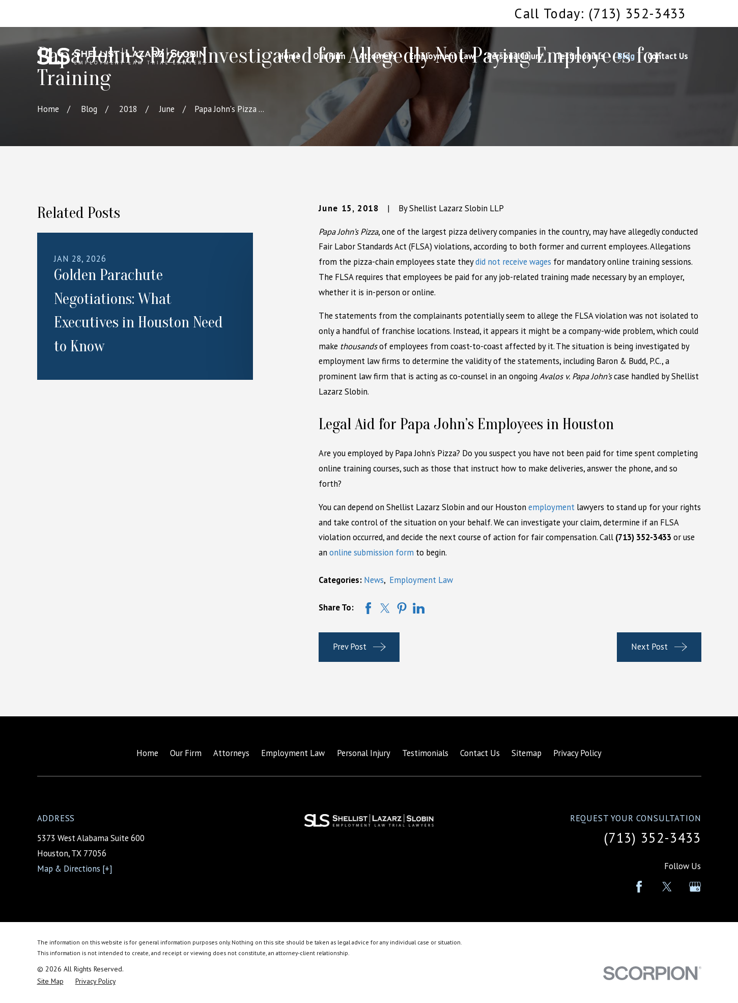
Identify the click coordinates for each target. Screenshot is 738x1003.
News (374, 580)
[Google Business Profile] (695, 887)
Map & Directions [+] (74, 868)
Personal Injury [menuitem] (515, 56)
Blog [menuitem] (626, 56)
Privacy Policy (577, 753)
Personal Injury (363, 753)
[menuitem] (50, 981)
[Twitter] (667, 887)
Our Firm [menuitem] (329, 56)
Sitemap (527, 753)
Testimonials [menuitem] (580, 56)
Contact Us (480, 753)
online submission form (371, 552)
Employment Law (421, 580)
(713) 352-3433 (652, 837)
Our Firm (186, 753)
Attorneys (231, 753)
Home (147, 753)
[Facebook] (639, 887)
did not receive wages (513, 261)
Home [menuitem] (289, 56)
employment (551, 507)
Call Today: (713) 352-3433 (600, 13)
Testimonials (425, 753)
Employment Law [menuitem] (441, 56)
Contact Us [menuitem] (667, 56)
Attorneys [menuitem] (377, 56)
